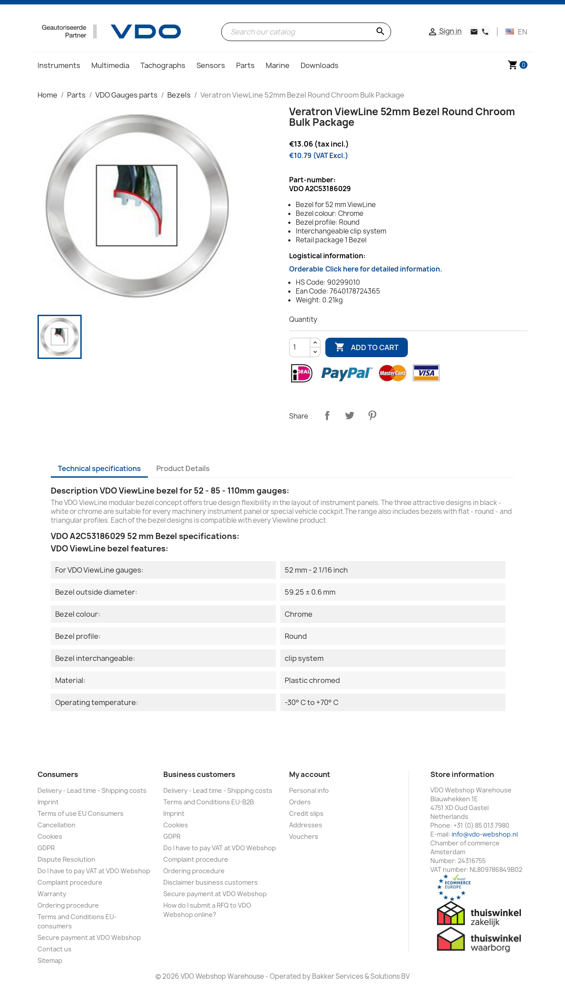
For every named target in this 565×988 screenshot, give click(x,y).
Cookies (50, 836)
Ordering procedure (68, 905)
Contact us (55, 949)
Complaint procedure (70, 882)
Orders (300, 802)
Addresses (305, 825)
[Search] (306, 32)
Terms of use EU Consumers (81, 813)
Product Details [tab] (183, 468)
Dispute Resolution (66, 859)
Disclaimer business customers (210, 882)
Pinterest (372, 415)
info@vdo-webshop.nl (485, 834)
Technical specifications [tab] (99, 468)
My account (309, 774)
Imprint (48, 802)
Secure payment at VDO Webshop (89, 937)
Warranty (52, 894)
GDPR (46, 848)
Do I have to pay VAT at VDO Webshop (94, 871)
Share (327, 415)
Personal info (309, 790)
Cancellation (56, 825)
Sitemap (50, 960)
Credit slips (306, 813)
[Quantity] (299, 347)
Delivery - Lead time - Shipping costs (92, 790)
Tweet (349, 415)
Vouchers (303, 836)
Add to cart (367, 347)
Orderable (365, 269)
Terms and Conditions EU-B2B (208, 802)
